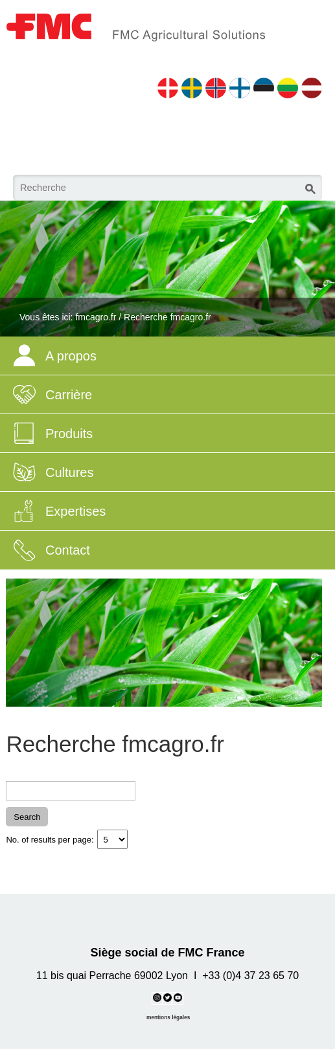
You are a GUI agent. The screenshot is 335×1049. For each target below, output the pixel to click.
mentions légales (168, 1017)
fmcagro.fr (95, 317)
